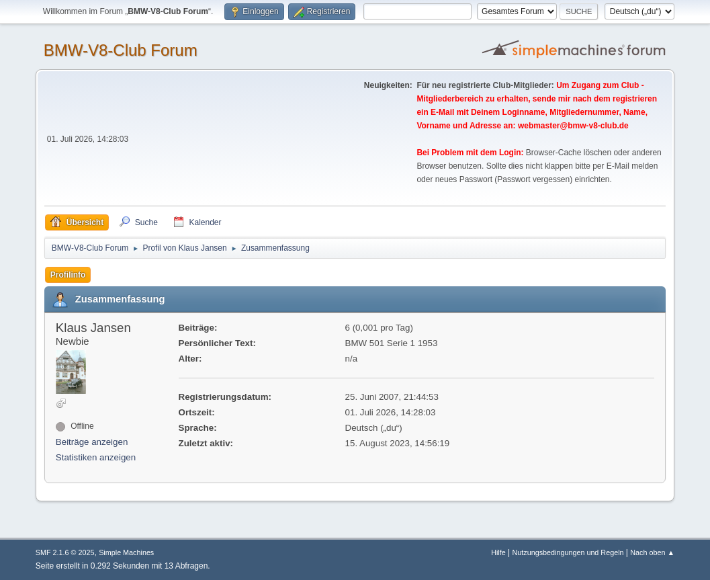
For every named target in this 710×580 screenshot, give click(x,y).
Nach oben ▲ (652, 552)
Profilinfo (68, 275)
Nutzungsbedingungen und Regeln (567, 552)
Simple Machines (126, 552)
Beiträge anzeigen (92, 442)
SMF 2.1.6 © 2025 (65, 552)
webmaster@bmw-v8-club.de (573, 125)
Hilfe (498, 552)
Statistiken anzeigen (96, 457)
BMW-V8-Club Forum (120, 50)
